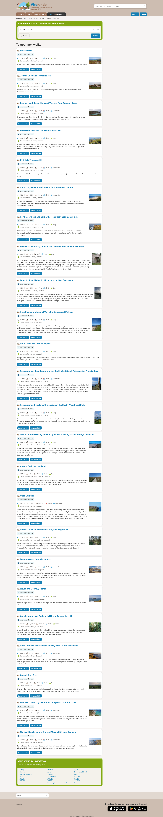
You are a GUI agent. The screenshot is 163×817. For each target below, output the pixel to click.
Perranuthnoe (51, 776)
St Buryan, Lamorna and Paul (57, 783)
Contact (19, 804)
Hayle (21, 776)
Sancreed (50, 778)
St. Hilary (77, 776)
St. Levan (77, 781)
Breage (22, 770)
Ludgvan (22, 778)
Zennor (76, 783)
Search (95, 36)
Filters (24, 36)
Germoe (22, 772)
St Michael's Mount (80, 772)
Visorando (19, 18)
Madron (22, 781)
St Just (76, 770)
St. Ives (76, 778)
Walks (29, 14)
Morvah (49, 772)
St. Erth (76, 774)
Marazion (50, 770)
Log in (143, 14)
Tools (20, 14)
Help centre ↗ (40, 14)
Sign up (135, 14)
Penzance (50, 774)
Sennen (49, 781)
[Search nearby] (98, 30)
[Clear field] (94, 30)
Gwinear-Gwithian (26, 774)
